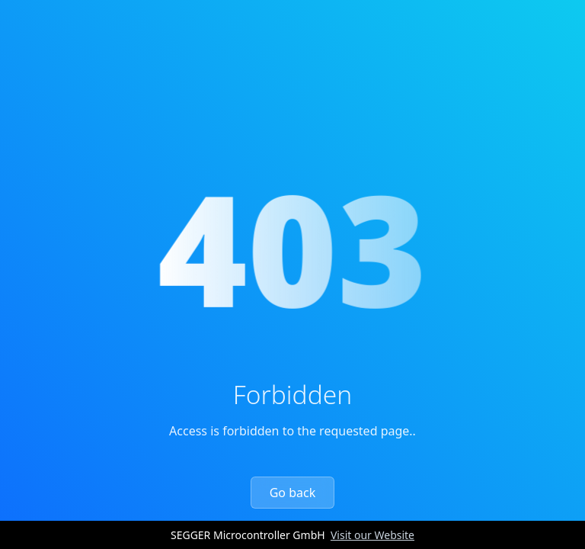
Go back (293, 492)
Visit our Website (372, 535)
